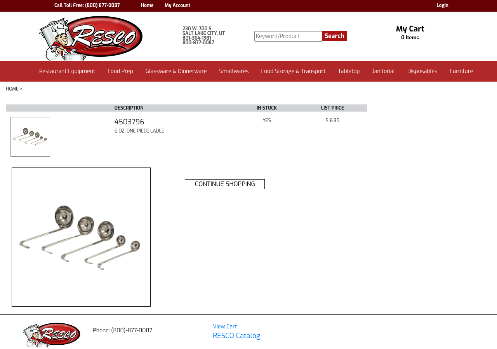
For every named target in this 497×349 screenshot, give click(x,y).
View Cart (225, 326)
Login (442, 5)
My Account (177, 5)
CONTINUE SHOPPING (225, 184)
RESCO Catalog (236, 335)
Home (147, 5)
